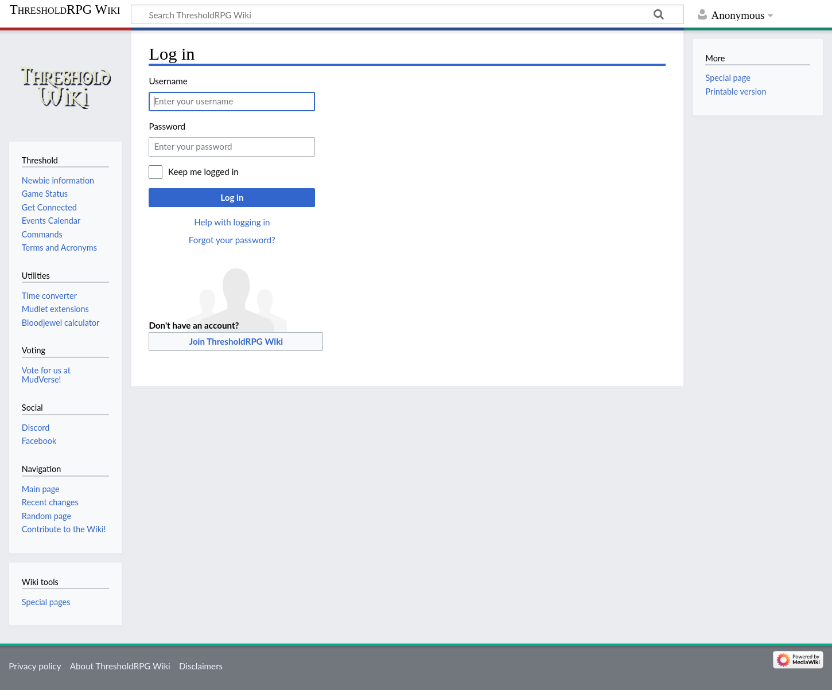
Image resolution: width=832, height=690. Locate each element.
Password (167, 126)
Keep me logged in (203, 171)
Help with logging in (232, 222)
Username (168, 81)
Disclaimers (201, 666)
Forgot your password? (232, 240)
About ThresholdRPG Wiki (120, 666)
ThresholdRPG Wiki (65, 10)
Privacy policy (35, 666)
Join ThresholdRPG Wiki (236, 341)
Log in (231, 197)
